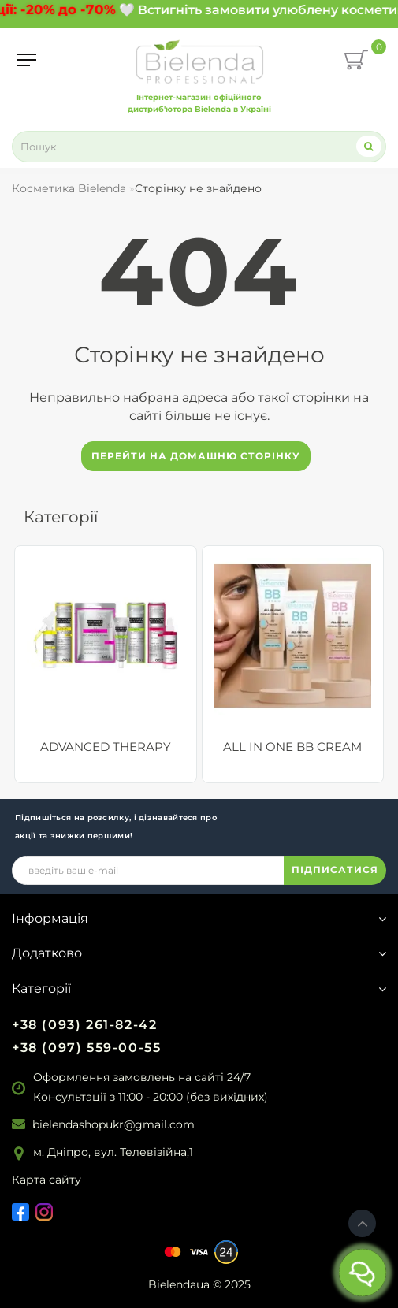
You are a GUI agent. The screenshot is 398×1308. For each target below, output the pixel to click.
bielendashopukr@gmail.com (113, 1124)
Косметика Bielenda (69, 188)
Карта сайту (46, 1179)
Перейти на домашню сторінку (195, 456)
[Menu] (26, 60)
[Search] (368, 146)
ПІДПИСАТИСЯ (335, 869)
